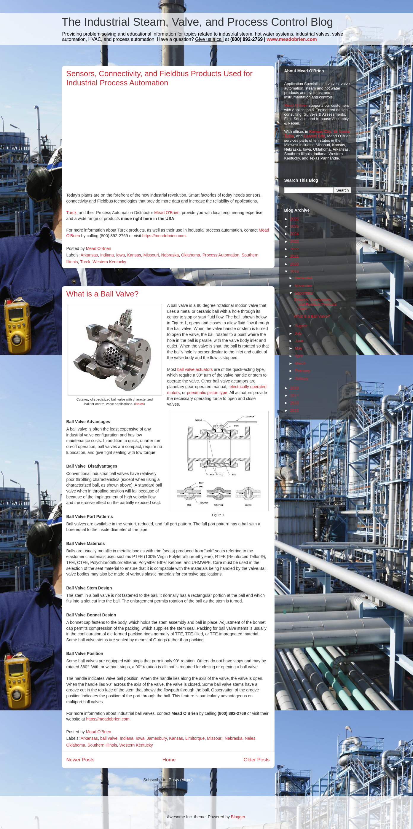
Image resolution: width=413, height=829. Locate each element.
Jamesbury (157, 738)
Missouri (151, 255)
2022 (294, 249)
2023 (294, 241)
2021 (294, 256)
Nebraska (170, 255)
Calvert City (314, 136)
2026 (294, 219)
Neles (139, 404)
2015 (294, 410)
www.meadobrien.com (292, 39)
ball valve (108, 738)
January (301, 378)
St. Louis (341, 131)
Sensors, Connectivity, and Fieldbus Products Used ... (315, 304)
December (303, 278)
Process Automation (221, 255)
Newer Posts (80, 760)
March (300, 363)
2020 (294, 264)
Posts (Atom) (181, 779)
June (299, 341)
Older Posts (257, 760)
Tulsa (289, 136)
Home (169, 760)
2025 (294, 226)
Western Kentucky (109, 261)
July (298, 333)
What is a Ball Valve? (102, 293)
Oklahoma (190, 255)
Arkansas (89, 255)
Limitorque (195, 738)
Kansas (134, 255)
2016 (294, 403)
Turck (71, 212)
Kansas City (320, 131)
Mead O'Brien (166, 212)
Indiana (107, 255)
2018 (294, 388)
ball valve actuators (195, 369)
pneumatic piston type (207, 392)
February (302, 371)
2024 (294, 234)
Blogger (238, 816)
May (298, 348)
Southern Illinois (102, 745)
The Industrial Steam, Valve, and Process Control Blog (197, 22)
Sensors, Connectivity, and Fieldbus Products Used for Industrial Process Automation (159, 78)
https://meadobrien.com (164, 235)
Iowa (120, 255)
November (303, 285)
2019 (294, 271)
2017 (294, 395)
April (298, 356)
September (304, 293)
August (301, 325)
